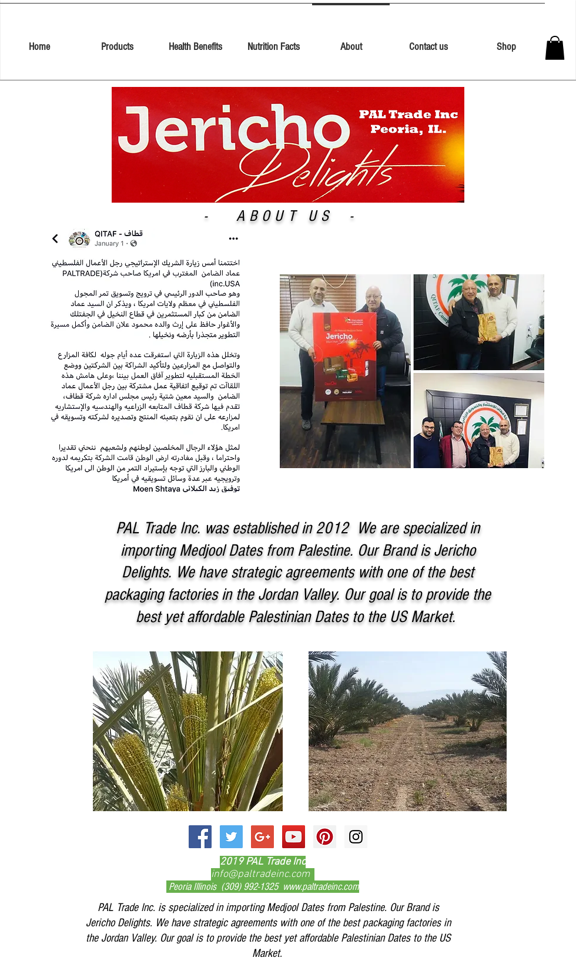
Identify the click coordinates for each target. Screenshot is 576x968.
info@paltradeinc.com (260, 874)
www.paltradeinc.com (321, 886)
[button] (555, 48)
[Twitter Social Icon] (231, 836)
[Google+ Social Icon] (262, 836)
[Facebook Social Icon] (200, 836)
